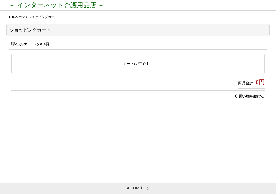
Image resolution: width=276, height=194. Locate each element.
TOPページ (138, 188)
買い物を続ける (249, 96)
